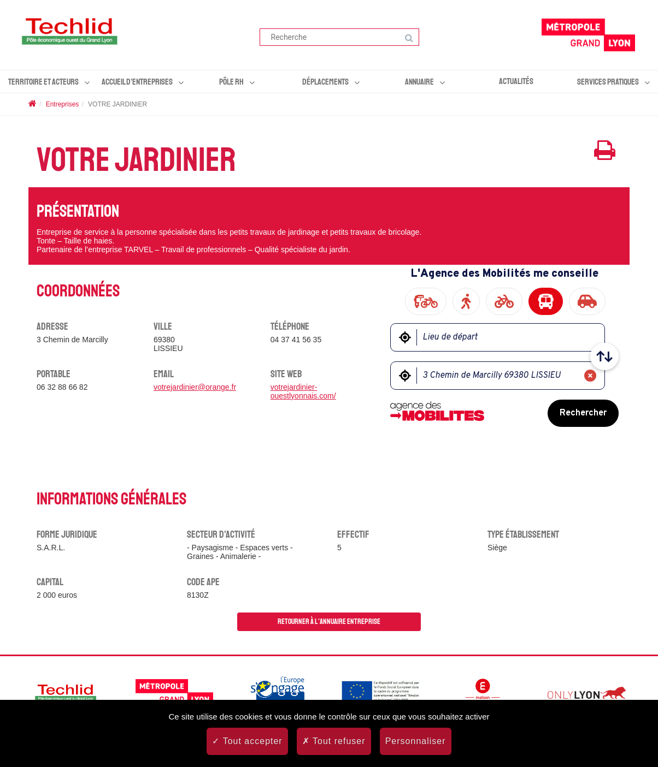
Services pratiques (608, 81)
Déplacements (325, 81)
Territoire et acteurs (43, 81)
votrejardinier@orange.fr (195, 387)
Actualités (516, 81)
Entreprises (62, 104)
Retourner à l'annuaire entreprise (329, 621)
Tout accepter (247, 741)
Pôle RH (231, 81)
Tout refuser (334, 741)
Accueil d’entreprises (137, 81)
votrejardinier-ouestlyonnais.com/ (303, 391)
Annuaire (419, 81)
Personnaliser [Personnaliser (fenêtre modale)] (415, 741)
